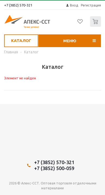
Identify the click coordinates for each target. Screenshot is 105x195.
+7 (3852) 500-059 (54, 168)
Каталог (21, 40)
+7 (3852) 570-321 (18, 5)
